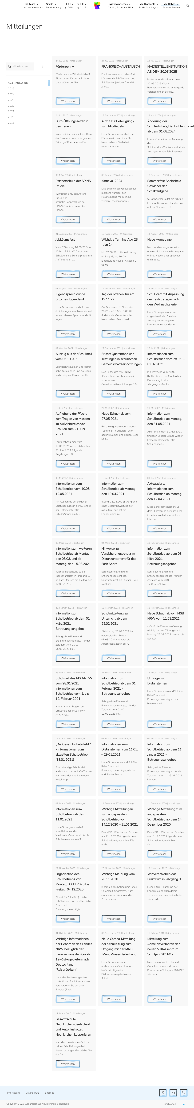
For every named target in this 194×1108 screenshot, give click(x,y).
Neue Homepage (159, 239)
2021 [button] (11, 111)
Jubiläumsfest (65, 239)
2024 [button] (11, 94)
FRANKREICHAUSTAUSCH (120, 66)
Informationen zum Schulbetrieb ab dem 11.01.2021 (70, 814)
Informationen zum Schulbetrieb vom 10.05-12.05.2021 (73, 489)
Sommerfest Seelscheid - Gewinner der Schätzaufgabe (165, 186)
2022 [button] (11, 105)
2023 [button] (11, 100)
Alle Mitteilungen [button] (18, 83)
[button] (33, 5)
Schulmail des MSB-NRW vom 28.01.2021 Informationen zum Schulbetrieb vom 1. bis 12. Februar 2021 (73, 688)
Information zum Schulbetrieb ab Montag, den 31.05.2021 (164, 419)
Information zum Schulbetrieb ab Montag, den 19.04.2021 (118, 489)
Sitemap (49, 1093)
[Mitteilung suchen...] (20, 66)
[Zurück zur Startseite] (97, 5)
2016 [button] (11, 123)
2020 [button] (11, 117)
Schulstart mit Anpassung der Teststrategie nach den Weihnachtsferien (165, 299)
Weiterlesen (68, 101)
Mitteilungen (76, 60)
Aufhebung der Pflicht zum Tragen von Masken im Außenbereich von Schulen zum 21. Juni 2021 (72, 424)
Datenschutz (32, 1093)
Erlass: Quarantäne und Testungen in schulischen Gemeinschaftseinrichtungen (121, 359)
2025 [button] (11, 88)
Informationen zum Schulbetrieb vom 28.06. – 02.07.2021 (165, 359)
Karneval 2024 (111, 181)
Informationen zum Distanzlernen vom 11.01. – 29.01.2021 (119, 749)
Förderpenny (64, 66)
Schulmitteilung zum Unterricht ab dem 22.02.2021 (115, 618)
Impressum (13, 1093)
